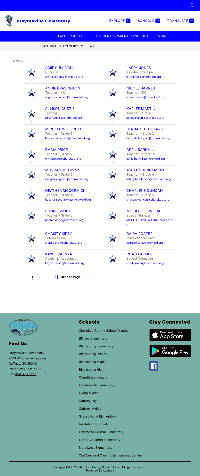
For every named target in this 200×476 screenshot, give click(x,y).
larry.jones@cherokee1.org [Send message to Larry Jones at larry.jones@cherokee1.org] (143, 76)
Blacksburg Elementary (96, 346)
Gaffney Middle (90, 409)
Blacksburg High (91, 370)
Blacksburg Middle (92, 362)
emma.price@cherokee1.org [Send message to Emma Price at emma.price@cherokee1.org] (63, 158)
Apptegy (108, 470)
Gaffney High (88, 401)
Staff (91, 46)
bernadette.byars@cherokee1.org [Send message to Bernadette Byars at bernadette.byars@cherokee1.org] (148, 138)
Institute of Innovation (95, 424)
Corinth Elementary (93, 377)
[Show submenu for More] (162, 36)
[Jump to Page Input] (86, 276)
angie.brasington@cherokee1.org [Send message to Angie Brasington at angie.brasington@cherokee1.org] (66, 97)
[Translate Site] (180, 20)
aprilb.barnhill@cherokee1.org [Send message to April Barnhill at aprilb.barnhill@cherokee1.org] (145, 158)
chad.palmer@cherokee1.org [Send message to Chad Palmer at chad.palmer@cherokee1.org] (145, 263)
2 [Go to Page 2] (39, 277)
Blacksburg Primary (93, 354)
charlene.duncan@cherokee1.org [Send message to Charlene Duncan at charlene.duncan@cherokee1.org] (147, 199)
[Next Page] (55, 277)
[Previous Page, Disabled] (24, 277)
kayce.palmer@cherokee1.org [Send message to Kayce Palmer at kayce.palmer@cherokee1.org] (64, 263)
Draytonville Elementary (59, 46)
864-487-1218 (25, 374)
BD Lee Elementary (93, 338)
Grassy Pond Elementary (97, 416)
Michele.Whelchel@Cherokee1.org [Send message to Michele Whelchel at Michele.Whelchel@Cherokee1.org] (67, 138)
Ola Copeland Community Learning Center (110, 455)
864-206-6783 (30, 369)
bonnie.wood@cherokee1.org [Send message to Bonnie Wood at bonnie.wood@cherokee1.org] (64, 220)
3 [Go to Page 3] (46, 277)
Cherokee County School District (103, 331)
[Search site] (192, 5)
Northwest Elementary (95, 447)
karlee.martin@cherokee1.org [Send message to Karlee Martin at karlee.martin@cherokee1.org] (145, 117)
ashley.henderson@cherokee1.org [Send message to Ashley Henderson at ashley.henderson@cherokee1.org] (148, 179)
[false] (35, 60)
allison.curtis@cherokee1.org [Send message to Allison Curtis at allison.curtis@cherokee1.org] (63, 117)
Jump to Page (70, 277)
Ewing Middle (88, 393)
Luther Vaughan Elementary (100, 440)
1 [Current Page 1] (32, 277)
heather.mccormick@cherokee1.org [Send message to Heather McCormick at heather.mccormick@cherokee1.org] (68, 199)
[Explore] (119, 20)
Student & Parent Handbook (122, 36)
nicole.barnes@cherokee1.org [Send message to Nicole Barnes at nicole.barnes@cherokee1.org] (145, 97)
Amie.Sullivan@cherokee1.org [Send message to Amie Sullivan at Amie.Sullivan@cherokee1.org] (64, 76)
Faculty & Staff (72, 36)
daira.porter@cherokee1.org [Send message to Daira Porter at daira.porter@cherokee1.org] (144, 242)
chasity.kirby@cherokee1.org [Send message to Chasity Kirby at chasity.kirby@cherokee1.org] (63, 242)
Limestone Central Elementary (101, 432)
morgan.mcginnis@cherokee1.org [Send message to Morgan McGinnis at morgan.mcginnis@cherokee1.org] (66, 179)
